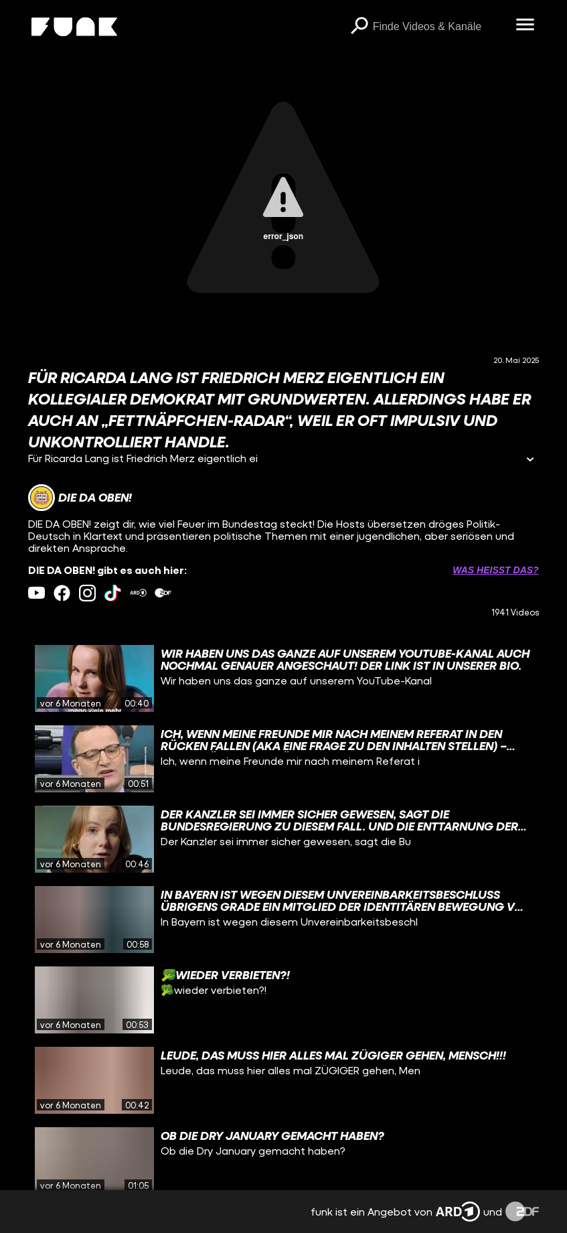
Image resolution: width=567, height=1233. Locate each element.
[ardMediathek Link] (138, 593)
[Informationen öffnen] (530, 460)
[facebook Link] (62, 593)
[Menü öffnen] (525, 25)
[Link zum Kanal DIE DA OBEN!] (80, 497)
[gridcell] (283, 678)
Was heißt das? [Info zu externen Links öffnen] (495, 570)
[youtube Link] (36, 593)
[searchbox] (440, 27)
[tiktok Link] (112, 593)
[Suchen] (359, 27)
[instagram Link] (87, 593)
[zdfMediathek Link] (163, 593)
